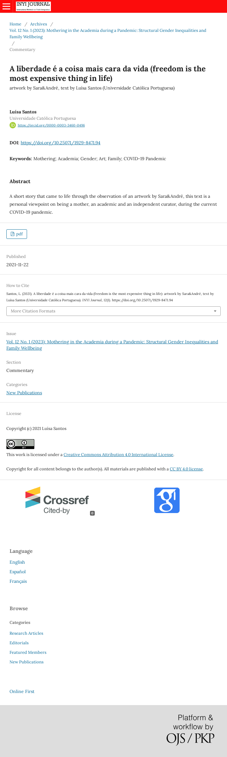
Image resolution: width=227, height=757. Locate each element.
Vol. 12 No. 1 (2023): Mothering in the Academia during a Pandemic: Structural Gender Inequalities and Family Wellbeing (108, 33)
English (17, 562)
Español (18, 572)
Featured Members (28, 652)
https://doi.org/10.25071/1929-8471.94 (60, 143)
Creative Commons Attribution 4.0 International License (118, 454)
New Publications (24, 393)
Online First (22, 691)
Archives (38, 24)
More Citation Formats (33, 311)
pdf (19, 234)
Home (15, 24)
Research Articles (26, 633)
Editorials (19, 643)
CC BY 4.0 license (186, 469)
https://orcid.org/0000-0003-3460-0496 (51, 125)
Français (18, 581)
